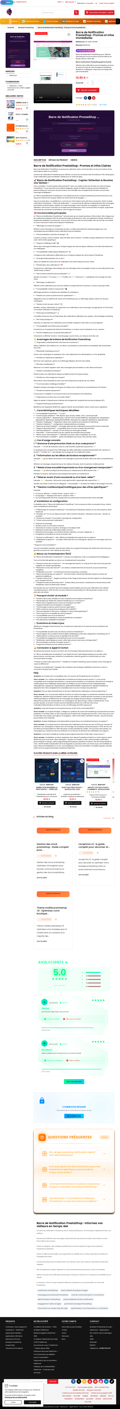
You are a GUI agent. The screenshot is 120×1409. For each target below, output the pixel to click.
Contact (94, 1321)
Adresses (65, 1336)
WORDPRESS (79, 1399)
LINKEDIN (103, 1396)
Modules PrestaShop (13, 1342)
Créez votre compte (106, 3)
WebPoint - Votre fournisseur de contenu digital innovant (18, 88)
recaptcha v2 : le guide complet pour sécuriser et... (94, 846)
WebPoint (13, 75)
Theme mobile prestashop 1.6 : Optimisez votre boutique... (52, 910)
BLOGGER (89, 1399)
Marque (79, 45)
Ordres (64, 1330)
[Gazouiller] (78, 1381)
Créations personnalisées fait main (75, 1393)
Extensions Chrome (13, 1339)
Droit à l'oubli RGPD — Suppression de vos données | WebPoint (45, 1360)
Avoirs (64, 1333)
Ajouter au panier (87, 90)
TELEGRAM (94, 1396)
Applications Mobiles (13, 1333)
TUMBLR (85, 1396)
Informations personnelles (72, 1327)
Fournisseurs (12, 81)
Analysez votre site (94, 1390)
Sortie (13, 1402)
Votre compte (69, 1321)
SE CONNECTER (74, 1116)
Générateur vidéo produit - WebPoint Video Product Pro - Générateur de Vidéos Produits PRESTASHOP (22, 103)
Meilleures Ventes (14, 96)
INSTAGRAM (66, 1396)
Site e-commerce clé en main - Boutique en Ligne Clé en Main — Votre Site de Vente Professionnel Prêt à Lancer (22, 114)
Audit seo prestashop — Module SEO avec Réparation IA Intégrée (73, 789)
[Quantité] (87, 83)
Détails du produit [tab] (58, 160)
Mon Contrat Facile (102, 1387)
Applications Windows (14, 1336)
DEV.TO (111, 1396)
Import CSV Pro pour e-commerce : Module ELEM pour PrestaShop (98, 789)
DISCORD (88, 1402)
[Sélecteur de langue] (70, 2)
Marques (10, 71)
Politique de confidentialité (16, 1397)
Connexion (89, 3)
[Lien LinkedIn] (106, 1381)
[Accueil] (3, 21)
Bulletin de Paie (79, 1390)
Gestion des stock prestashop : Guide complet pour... (53, 847)
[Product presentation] (18, 50)
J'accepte (32, 1402)
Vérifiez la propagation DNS (101, 1393)
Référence (80, 42)
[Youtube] (89, 1381)
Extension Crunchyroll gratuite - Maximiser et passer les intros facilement (22, 126)
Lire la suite (42, 877)
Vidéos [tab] (74, 160)
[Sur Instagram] (100, 1381)
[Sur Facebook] (73, 1381)
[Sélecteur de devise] (60, 2)
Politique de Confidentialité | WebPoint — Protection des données (44, 1369)
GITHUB (98, 1399)
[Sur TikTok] (111, 1381)
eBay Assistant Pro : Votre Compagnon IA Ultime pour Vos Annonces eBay (22, 138)
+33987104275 (21, 2)
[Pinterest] (95, 1381)
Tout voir (108, 818)
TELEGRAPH (68, 1399)
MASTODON (107, 1399)
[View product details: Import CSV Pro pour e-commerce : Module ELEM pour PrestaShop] (98, 760)
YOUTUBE (76, 1396)
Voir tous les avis (74, 1081)
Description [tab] (40, 160)
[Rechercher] (60, 12)
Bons (63, 1339)
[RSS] (84, 1381)
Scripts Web (10, 1345)
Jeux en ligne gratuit (85, 1387)
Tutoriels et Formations (14, 1348)
